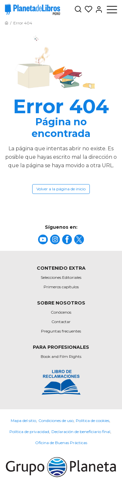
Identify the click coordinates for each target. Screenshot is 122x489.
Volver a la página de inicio (61, 188)
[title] (43, 239)
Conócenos (61, 312)
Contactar (61, 321)
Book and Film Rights (61, 356)
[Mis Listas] (87, 9)
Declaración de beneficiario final (80, 431)
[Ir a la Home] (6, 22)
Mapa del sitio (23, 420)
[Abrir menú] (112, 9)
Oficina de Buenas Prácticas (61, 442)
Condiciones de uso (56, 420)
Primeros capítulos (61, 286)
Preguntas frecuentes (61, 331)
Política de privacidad (29, 431)
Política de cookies (92, 420)
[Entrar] (97, 9)
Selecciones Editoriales (61, 277)
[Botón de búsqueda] (78, 9)
